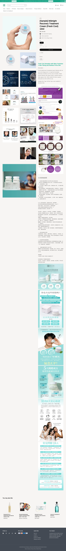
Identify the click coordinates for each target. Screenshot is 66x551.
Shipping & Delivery (37, 539)
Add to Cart (51, 49)
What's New (51, 8)
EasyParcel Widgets (37, 537)
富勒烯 (39, 248)
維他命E (43, 217)
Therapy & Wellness (37, 8)
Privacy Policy (33, 548)
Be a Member (57, 8)
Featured (8, 8)
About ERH (45, 8)
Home (4, 8)
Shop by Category (20, 8)
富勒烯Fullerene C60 (48, 182)
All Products (14, 8)
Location (35, 534)
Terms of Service (28, 548)
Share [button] (41, 52)
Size (40, 40)
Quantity (41, 44)
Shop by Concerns (29, 8)
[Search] (25, 5)
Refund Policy (39, 548)
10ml (42, 42)
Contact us (36, 536)
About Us (35, 533)
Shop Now (15, 1)
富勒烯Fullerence (45, 213)
